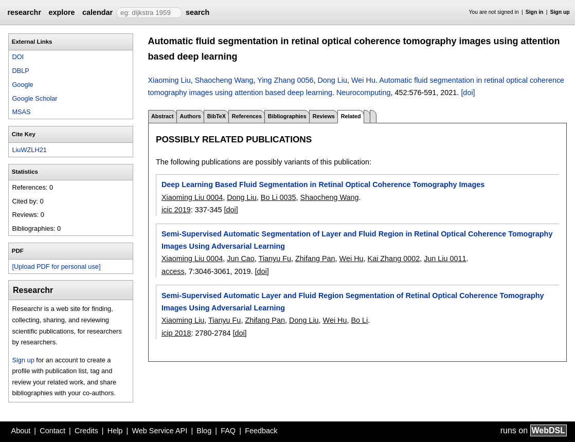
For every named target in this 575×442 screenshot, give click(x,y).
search (197, 12)
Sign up (560, 12)
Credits (86, 431)
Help (115, 431)
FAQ (228, 431)
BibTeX (216, 116)
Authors (190, 116)
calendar (97, 12)
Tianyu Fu (275, 258)
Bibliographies (287, 116)
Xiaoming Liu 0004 (192, 197)
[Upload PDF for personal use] (56, 266)
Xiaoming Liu (169, 80)
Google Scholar (34, 98)
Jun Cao (241, 258)
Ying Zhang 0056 (285, 80)
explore (61, 12)
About (21, 431)
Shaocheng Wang (224, 80)
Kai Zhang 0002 (394, 258)
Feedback (261, 431)
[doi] (468, 92)
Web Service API (159, 431)
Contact (52, 431)
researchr (24, 12)
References (247, 116)
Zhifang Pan (315, 258)
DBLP (20, 71)
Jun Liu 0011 (445, 258)
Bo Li (359, 320)
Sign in (535, 12)
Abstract (162, 116)
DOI (18, 57)
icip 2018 (176, 333)
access (173, 271)
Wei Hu (363, 80)
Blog (203, 431)
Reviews (324, 116)
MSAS (21, 112)
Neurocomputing (363, 92)
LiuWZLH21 (29, 150)
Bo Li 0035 (278, 197)
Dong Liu (332, 80)
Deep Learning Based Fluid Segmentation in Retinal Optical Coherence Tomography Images (322, 184)
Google (22, 84)
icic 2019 (176, 210)
